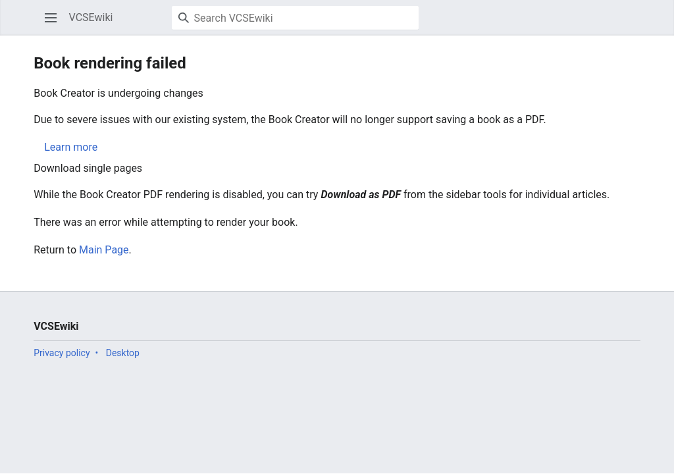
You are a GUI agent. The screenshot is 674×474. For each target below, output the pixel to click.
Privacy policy (62, 353)
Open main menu (55, 24)
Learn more (70, 147)
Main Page (104, 250)
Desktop (123, 353)
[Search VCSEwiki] (295, 18)
